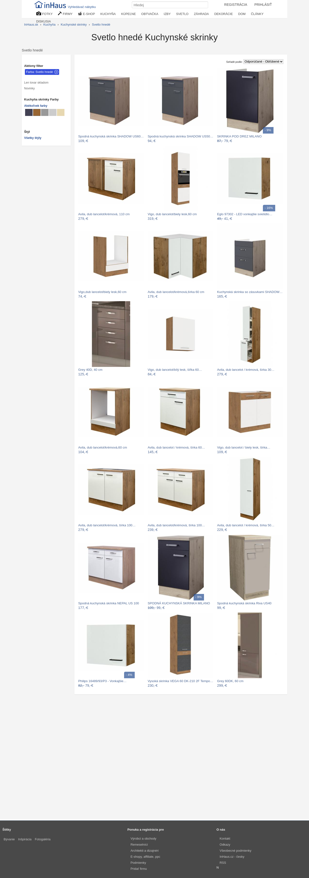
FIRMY (65, 14)
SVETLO (182, 14)
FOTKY (44, 14)
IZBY (167, 14)
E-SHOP (86, 14)
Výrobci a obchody (143, 838)
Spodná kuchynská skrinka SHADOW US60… (111, 136)
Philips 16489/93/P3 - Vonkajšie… (102, 681)
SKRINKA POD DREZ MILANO (239, 136)
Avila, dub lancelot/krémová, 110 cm (104, 214)
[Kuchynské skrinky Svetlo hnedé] (37, 112)
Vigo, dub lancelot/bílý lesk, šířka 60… (175, 369)
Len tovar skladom (36, 82)
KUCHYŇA (108, 14)
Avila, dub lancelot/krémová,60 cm (102, 447)
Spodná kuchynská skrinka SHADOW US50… (180, 136)
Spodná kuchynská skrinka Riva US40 (244, 603)
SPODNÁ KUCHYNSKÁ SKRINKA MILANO (179, 603)
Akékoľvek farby (35, 105)
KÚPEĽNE (128, 14)
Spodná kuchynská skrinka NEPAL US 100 (108, 603)
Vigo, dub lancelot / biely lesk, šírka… (243, 447)
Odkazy (225, 844)
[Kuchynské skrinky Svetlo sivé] (52, 112)
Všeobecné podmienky (236, 850)
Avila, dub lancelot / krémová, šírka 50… (245, 525)
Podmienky (138, 862)
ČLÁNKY (257, 14)
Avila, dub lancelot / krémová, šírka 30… (245, 369)
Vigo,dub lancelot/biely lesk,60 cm (102, 292)
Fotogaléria (42, 839)
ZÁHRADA (201, 14)
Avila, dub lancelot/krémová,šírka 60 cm (176, 292)
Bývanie (9, 839)
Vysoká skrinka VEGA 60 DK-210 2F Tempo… (180, 681)
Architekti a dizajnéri (145, 850)
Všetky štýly (32, 138)
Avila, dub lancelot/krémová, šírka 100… (106, 525)
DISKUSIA (43, 21)
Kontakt (225, 838)
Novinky (29, 88)
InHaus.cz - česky (232, 856)
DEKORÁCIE (223, 14)
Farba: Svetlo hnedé (39, 72)
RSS (223, 862)
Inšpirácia (25, 839)
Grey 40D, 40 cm (90, 369)
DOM (242, 14)
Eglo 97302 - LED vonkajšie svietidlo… (244, 214)
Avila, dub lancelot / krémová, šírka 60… (176, 447)
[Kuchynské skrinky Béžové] (60, 112)
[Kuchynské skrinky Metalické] (29, 112)
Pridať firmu (139, 869)
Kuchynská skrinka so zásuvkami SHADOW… (250, 292)
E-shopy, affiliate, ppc (145, 856)
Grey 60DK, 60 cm (230, 681)
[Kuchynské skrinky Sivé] (45, 112)
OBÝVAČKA (149, 14)
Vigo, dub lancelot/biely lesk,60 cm (172, 214)
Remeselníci (139, 844)
